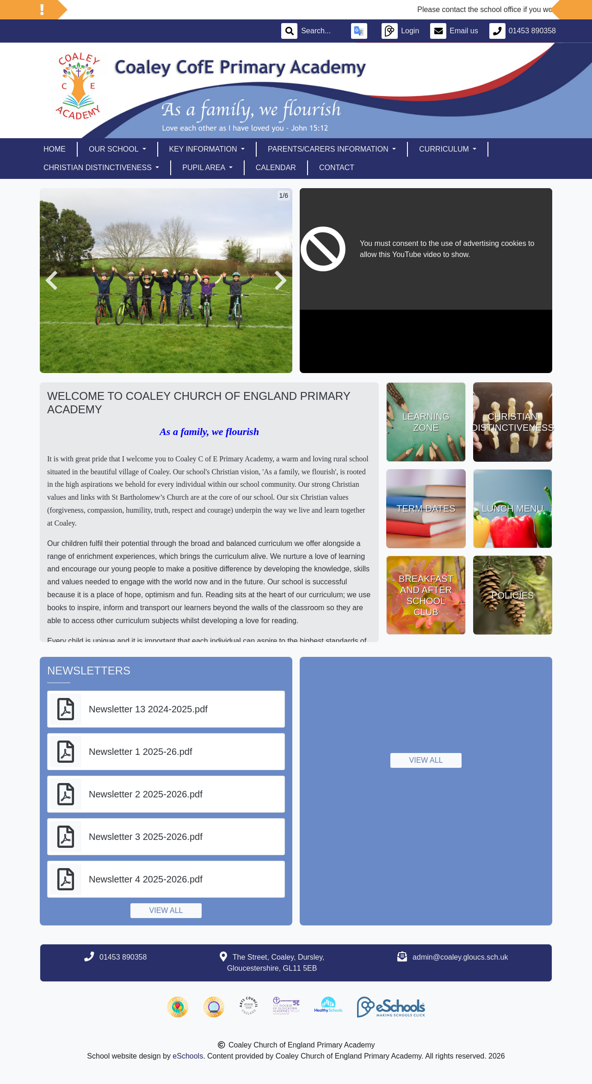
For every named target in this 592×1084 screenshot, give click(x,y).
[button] (51, 280)
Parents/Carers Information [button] (329, 149)
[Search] (320, 31)
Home (54, 149)
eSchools (188, 1056)
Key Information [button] (204, 149)
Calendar (276, 167)
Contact (336, 167)
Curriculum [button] (445, 149)
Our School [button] (114, 149)
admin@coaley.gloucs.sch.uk (460, 957)
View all (166, 910)
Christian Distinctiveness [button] (98, 167)
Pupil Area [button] (204, 167)
